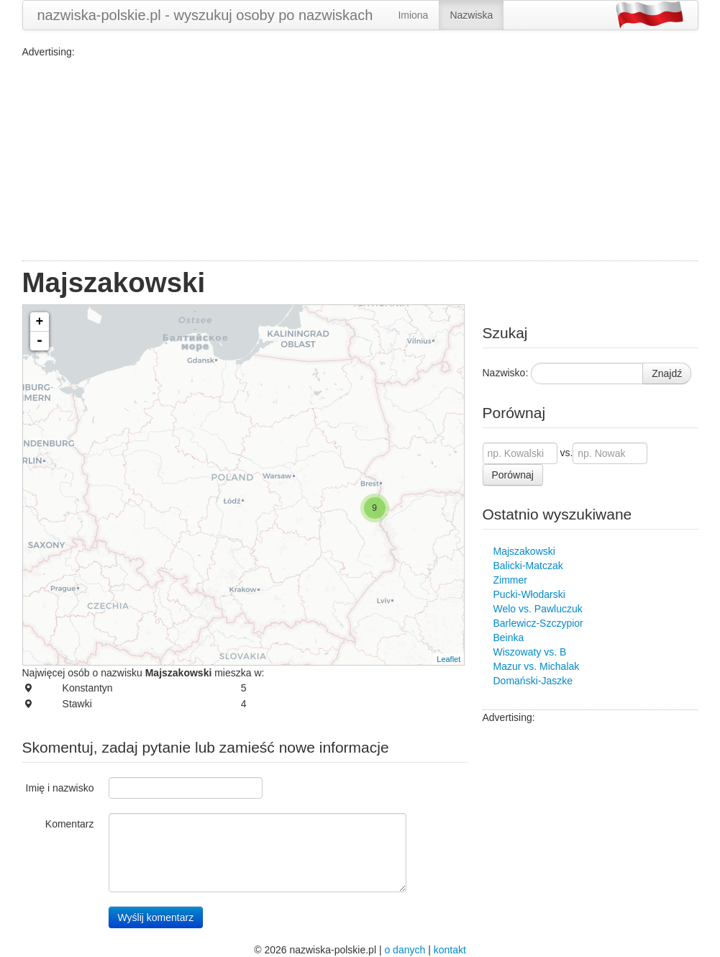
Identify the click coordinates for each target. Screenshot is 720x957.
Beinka (508, 637)
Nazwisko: (506, 372)
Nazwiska (471, 15)
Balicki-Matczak (528, 565)
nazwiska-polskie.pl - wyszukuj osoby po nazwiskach (205, 15)
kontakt (450, 950)
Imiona (413, 15)
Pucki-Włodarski (529, 594)
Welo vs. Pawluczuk (538, 608)
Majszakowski (524, 551)
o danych (404, 950)
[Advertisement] (360, 159)
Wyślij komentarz (156, 917)
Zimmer (510, 580)
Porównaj (513, 475)
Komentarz (69, 824)
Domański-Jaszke (533, 680)
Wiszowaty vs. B (530, 652)
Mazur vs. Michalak (536, 666)
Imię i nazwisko (60, 788)
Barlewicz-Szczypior (538, 623)
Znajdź (667, 373)
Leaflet (448, 659)
